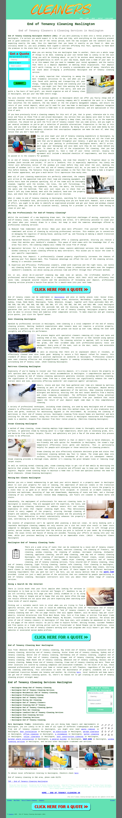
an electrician (60, 732)
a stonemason (61, 734)
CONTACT (100, 18)
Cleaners (41, 800)
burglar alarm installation (21, 739)
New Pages (17, 800)
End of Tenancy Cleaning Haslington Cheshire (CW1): (33, 36)
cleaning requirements (18, 572)
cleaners (12, 307)
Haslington (59, 297)
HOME (81, 18)
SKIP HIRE (87, 739)
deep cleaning (96, 390)
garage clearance (91, 732)
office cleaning (31, 734)
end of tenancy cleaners (26, 729)
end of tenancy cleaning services (51, 562)
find (15, 650)
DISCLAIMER (109, 18)
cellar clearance (32, 737)
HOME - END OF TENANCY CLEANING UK (61, 793)
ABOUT (93, 18)
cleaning (66, 487)
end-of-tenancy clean (18, 220)
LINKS (87, 18)
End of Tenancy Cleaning (29, 800)
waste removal (88, 729)
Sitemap (9, 800)
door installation (28, 732)
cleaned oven (26, 354)
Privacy (112, 800)
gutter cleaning (91, 734)
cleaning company (37, 525)
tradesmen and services (80, 742)
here (79, 672)
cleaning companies (48, 665)
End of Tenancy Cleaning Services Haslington (40, 682)
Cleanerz (11, 814)
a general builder (58, 739)
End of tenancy (15, 297)
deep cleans (98, 567)
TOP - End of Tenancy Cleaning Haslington (28, 781)
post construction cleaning (70, 737)
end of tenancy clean (30, 362)
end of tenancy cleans (47, 560)
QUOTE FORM (109, 572)
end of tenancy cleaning (73, 309)
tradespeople (83, 727)
